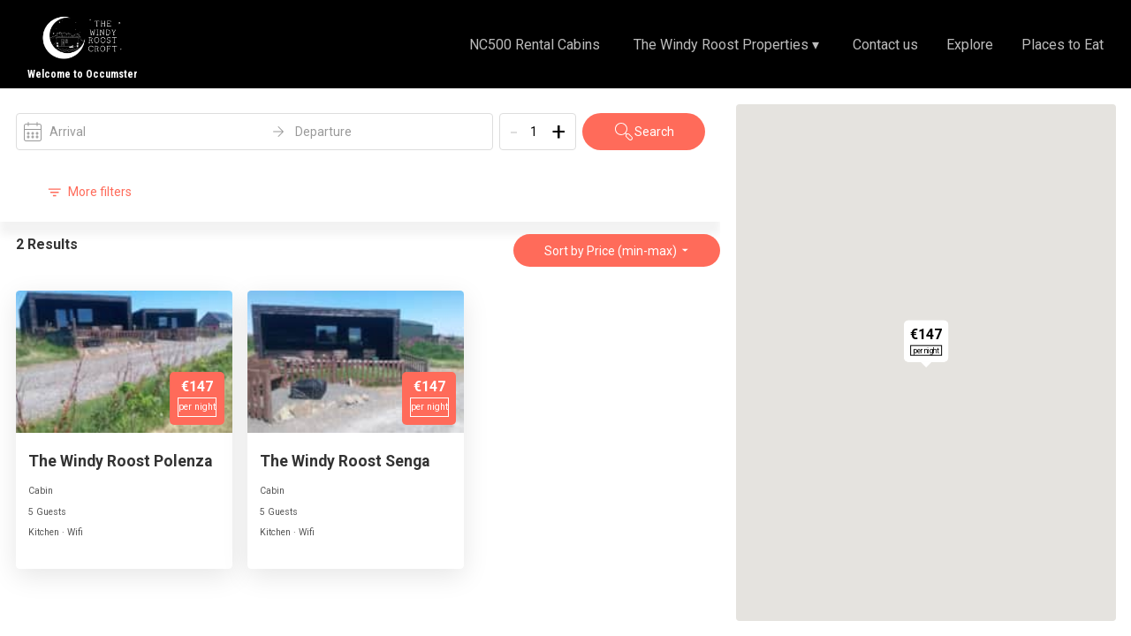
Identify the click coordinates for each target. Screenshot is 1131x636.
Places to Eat (1062, 44)
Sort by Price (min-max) (616, 251)
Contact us (885, 44)
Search (643, 131)
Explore (969, 44)
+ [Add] (558, 131)
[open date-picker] (254, 131)
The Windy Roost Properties (726, 44)
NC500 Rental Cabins (534, 44)
